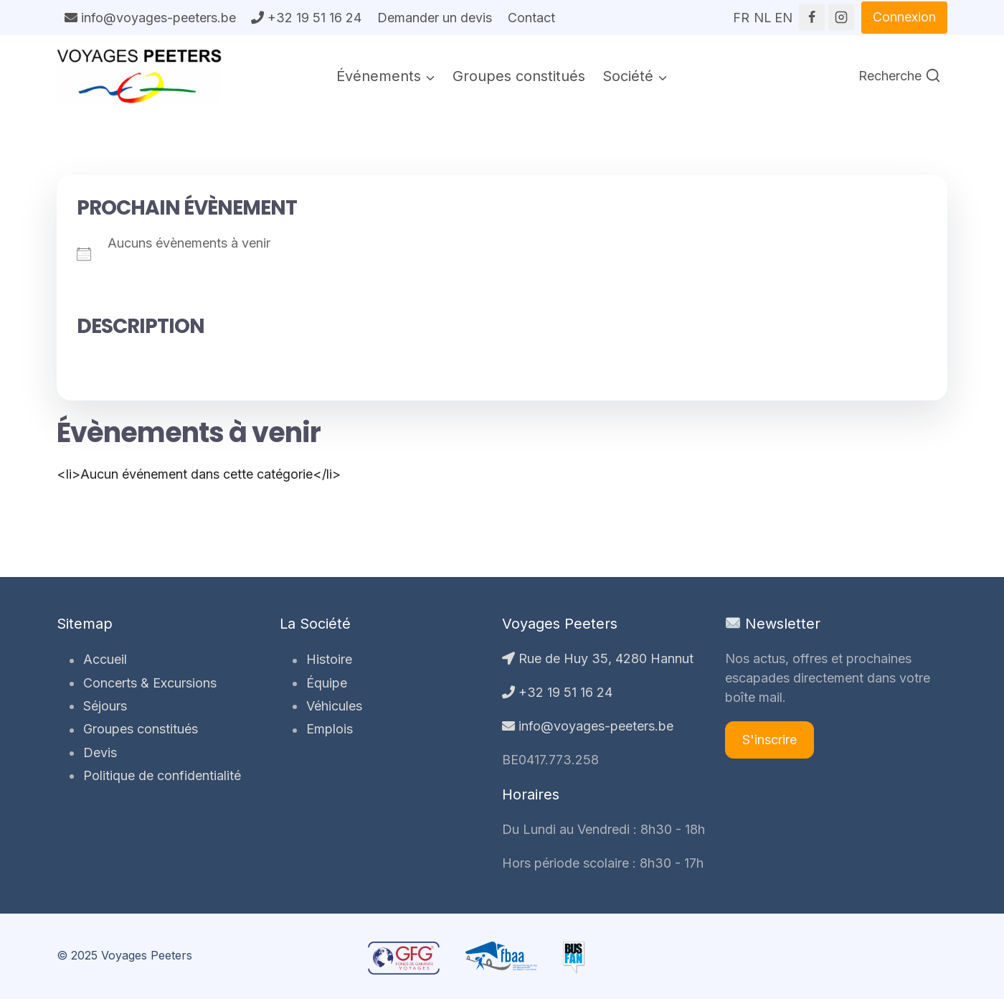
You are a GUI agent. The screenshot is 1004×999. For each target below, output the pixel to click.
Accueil (104, 659)
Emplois (329, 729)
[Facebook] (812, 17)
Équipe (326, 682)
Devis (99, 752)
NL (762, 13)
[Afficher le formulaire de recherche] (899, 76)
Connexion (904, 16)
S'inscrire (769, 739)
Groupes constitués (519, 76)
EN (783, 13)
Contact (531, 17)
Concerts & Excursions (149, 682)
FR (741, 13)
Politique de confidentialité (161, 775)
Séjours (104, 705)
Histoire (328, 659)
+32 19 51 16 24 (306, 17)
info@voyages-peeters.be (150, 17)
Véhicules (333, 705)
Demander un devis (434, 17)
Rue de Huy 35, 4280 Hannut (597, 658)
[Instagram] (841, 17)
